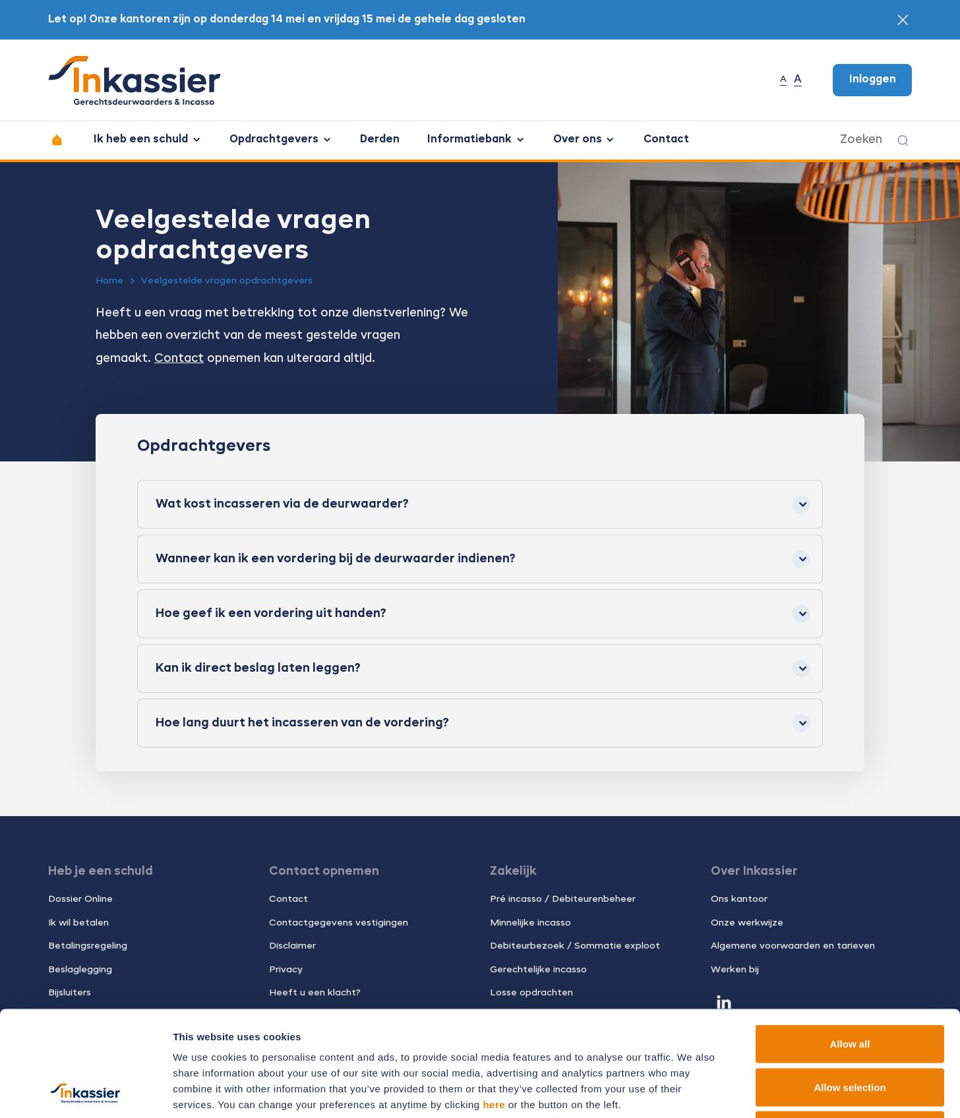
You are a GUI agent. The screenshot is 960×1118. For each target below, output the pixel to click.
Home (109, 280)
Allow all (850, 945)
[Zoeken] (903, 140)
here (494, 1005)
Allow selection (849, 988)
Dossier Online (80, 899)
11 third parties (277, 1037)
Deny (850, 1031)
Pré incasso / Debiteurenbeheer (563, 899)
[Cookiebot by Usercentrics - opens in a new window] (85, 1092)
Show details (692, 1092)
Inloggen (872, 79)
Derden (380, 139)
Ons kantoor (739, 899)
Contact (666, 139)
